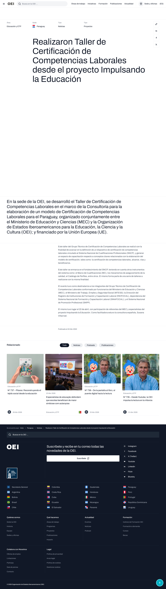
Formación (103, 4)
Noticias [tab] (76, 345)
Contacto (10, 571)
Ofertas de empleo (14, 554)
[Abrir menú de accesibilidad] (159, 582)
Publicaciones (116, 4)
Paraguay (30, 428)
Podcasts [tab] (91, 345)
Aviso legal (51, 558)
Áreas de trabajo (78, 4)
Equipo (9, 531)
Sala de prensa (12, 567)
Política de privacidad (55, 554)
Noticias (39, 428)
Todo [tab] (64, 345)
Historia (10, 526)
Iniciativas (92, 4)
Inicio (22, 428)
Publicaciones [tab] (107, 345)
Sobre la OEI (11, 522)
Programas (51, 526)
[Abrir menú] (4, 4)
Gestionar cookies (53, 567)
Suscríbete (83, 458)
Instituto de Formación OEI (133, 522)
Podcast (88, 531)
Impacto (50, 540)
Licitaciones (11, 558)
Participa (10, 563)
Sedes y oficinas (13, 535)
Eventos (88, 522)
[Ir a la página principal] (11, 3)
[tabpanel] (83, 385)
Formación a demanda (131, 526)
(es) (161, 4)
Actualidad (128, 4)
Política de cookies (54, 563)
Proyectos (50, 531)
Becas (125, 535)
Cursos (125, 531)
